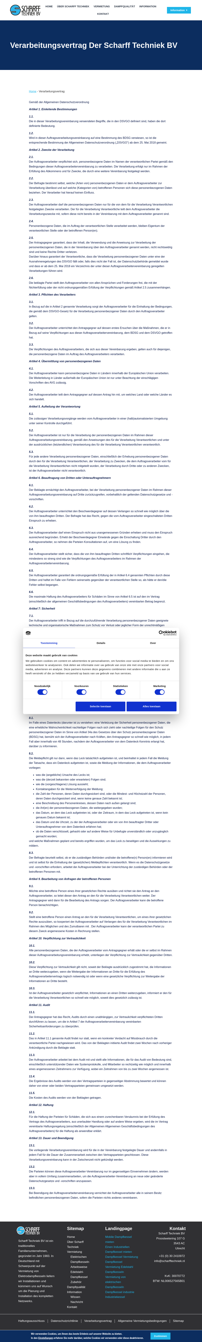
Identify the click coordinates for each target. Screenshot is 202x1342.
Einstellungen (45, 1338)
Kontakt (103, 13)
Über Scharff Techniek (73, 6)
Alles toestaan (151, 706)
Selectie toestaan (100, 706)
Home (49, 6)
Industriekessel (115, 1297)
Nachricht (77, 1302)
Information (147, 6)
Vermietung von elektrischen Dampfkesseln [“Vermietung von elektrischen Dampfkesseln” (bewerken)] (115, 1282)
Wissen (75, 1297)
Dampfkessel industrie (119, 1292)
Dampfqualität (124, 6)
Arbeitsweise (79, 1267)
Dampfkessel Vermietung (121, 1257)
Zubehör (76, 1282)
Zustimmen (160, 1336)
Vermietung (102, 6)
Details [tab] (101, 642)
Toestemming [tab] (49, 642)
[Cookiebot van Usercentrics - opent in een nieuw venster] (161, 633)
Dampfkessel (113, 1262)
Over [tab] (153, 642)
